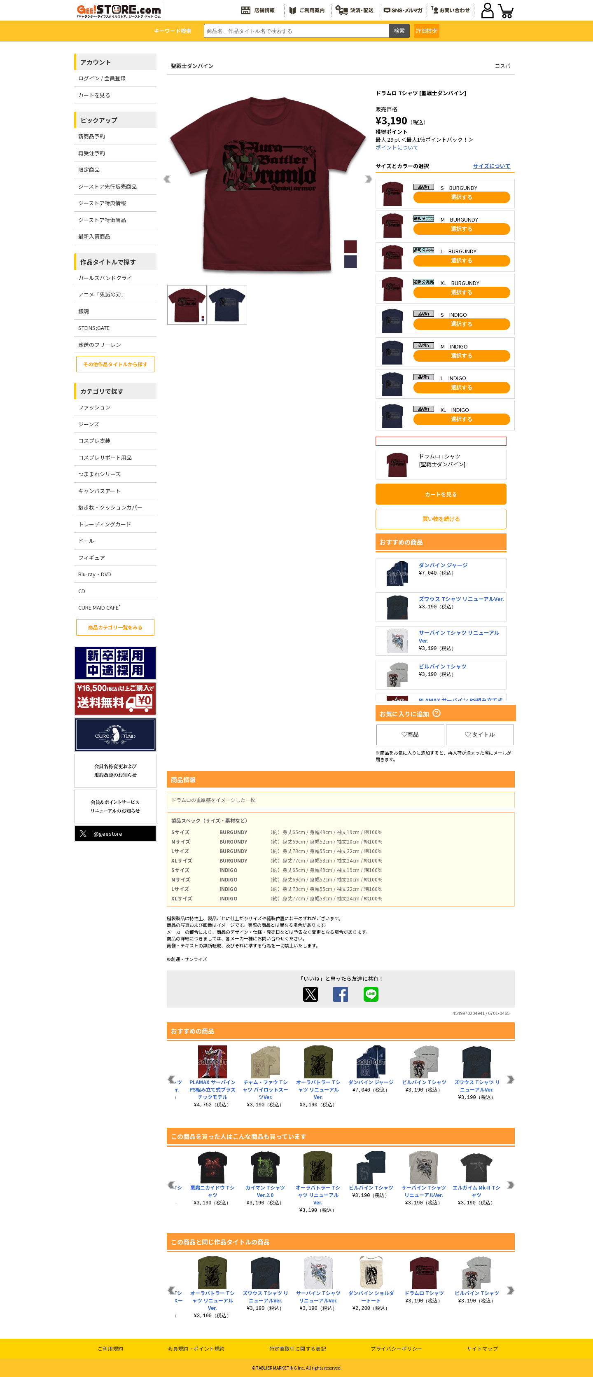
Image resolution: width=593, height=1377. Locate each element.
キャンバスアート (99, 491)
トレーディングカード (104, 524)
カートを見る (94, 95)
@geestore (100, 833)
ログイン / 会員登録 (102, 78)
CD (81, 591)
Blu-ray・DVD (94, 574)
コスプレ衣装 (94, 440)
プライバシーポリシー (397, 1348)
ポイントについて (397, 147)
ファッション (94, 407)
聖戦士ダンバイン (192, 66)
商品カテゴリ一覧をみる (115, 627)
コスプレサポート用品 (105, 457)
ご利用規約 (111, 1348)
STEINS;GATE (94, 328)
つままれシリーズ (99, 474)
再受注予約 (91, 153)
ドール (86, 541)
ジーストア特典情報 (102, 203)
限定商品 (89, 169)
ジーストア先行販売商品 (107, 186)
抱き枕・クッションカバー (110, 507)
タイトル (480, 734)
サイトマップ (482, 1348)
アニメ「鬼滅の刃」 (102, 294)
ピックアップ (98, 120)
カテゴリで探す (102, 391)
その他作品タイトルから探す (115, 363)
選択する (461, 197)
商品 (410, 734)
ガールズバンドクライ (105, 278)
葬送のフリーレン (99, 344)
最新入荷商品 (94, 236)
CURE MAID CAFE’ (99, 607)
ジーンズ (88, 424)
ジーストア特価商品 (102, 220)
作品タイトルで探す (108, 261)
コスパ (503, 66)
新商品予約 (91, 136)
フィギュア (91, 557)
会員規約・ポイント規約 (196, 1348)
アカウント (95, 62)
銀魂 (83, 311)
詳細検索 (426, 31)
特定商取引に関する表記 (298, 1348)
